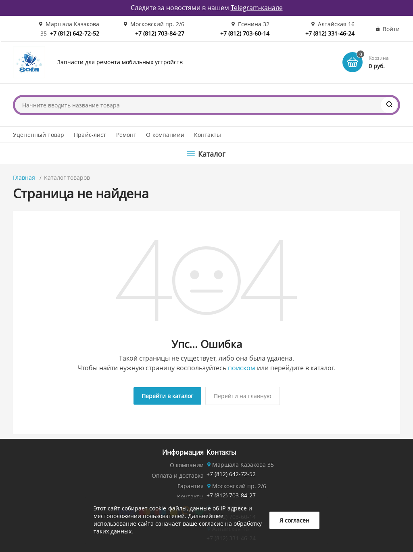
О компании (187, 465)
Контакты (207, 135)
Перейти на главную (242, 396)
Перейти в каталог (167, 396)
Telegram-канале (257, 7)
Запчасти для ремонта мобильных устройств (120, 62)
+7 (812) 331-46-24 (330, 33)
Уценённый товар (38, 135)
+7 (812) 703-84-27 (159, 33)
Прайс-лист (90, 135)
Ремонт (126, 135)
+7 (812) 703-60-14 (244, 33)
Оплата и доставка (178, 475)
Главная (24, 177)
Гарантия (190, 486)
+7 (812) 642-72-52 (74, 33)
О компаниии (165, 135)
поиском (241, 367)
